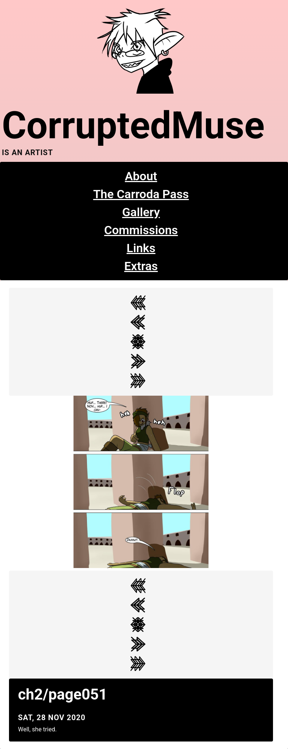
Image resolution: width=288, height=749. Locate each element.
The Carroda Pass (141, 194)
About (141, 176)
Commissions (141, 230)
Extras (141, 266)
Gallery (141, 212)
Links (141, 248)
